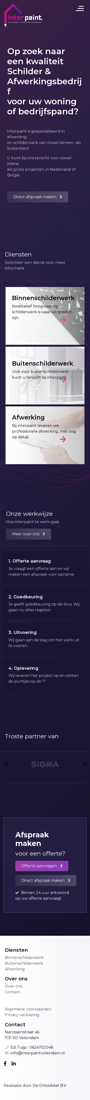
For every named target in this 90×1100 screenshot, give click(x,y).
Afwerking (15, 969)
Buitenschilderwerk (24, 963)
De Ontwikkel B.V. (49, 1085)
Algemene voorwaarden (28, 1009)
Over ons (13, 986)
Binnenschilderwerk (24, 957)
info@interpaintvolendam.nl (38, 1053)
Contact (12, 992)
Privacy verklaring (22, 1015)
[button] (37, 196)
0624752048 (41, 1047)
